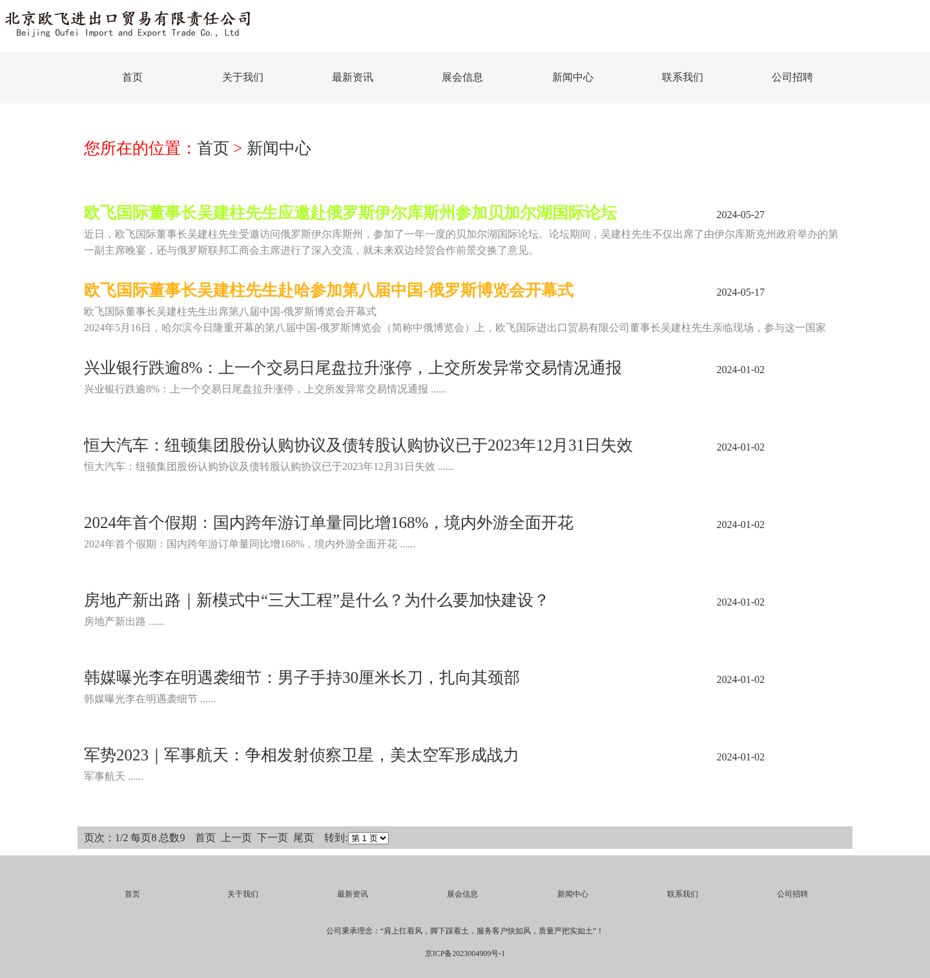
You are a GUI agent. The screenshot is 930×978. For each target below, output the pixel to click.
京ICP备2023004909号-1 (465, 953)
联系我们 (682, 77)
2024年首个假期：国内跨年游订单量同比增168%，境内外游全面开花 (329, 522)
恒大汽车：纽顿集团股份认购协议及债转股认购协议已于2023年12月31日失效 (358, 445)
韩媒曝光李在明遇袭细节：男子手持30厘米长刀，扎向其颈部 (302, 677)
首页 (132, 77)
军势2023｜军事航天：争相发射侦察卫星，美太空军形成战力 (301, 755)
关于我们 (243, 77)
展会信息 (462, 77)
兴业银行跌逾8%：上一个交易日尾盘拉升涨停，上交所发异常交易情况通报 (353, 367)
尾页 (303, 837)
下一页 (272, 837)
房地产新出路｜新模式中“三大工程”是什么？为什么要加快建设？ (317, 600)
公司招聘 (792, 77)
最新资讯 (352, 77)
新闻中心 (573, 77)
